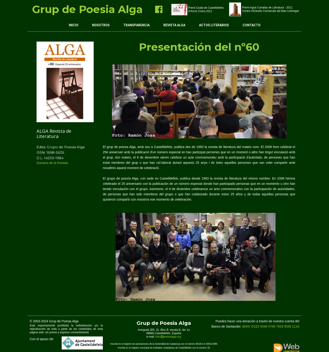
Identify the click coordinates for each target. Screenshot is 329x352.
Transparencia (136, 25)
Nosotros (101, 25)
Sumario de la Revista (53, 163)
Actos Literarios (214, 25)
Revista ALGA (174, 25)
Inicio (73, 25)
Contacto (251, 25)
